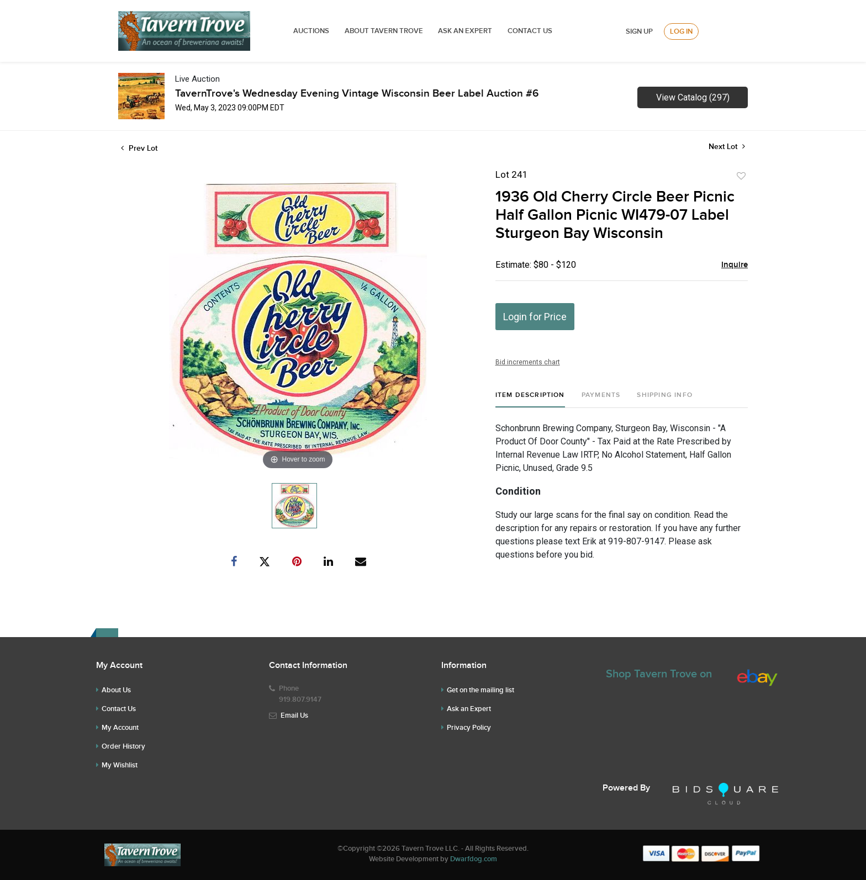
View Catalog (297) (693, 97)
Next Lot (727, 146)
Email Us (294, 715)
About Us (116, 690)
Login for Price (535, 316)
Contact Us (530, 30)
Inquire (734, 265)
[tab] (530, 399)
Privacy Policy (469, 727)
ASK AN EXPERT (465, 30)
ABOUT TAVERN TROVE (385, 30)
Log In (681, 31)
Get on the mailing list (480, 690)
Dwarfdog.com (473, 859)
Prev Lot (139, 148)
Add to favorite (741, 176)
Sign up (639, 31)
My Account (120, 727)
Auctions (311, 30)
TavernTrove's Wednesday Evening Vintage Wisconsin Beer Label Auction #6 (356, 93)
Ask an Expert (469, 708)
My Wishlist (120, 765)
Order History (123, 746)
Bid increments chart (527, 362)
